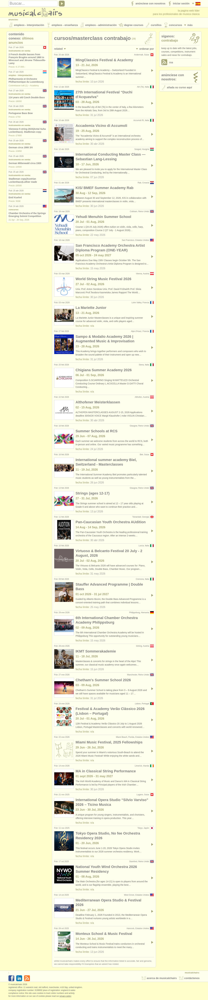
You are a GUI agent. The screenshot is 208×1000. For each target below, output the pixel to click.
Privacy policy (65, 996)
